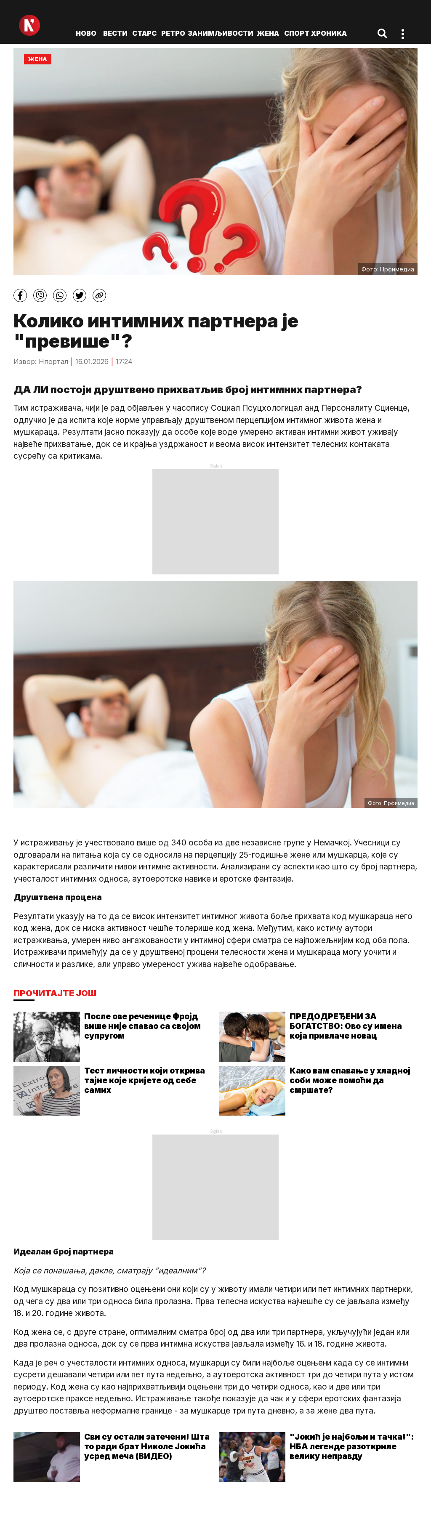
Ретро (173, 33)
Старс (144, 33)
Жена (268, 33)
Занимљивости (220, 33)
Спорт (296, 33)
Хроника (329, 33)
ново (86, 33)
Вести (115, 33)
